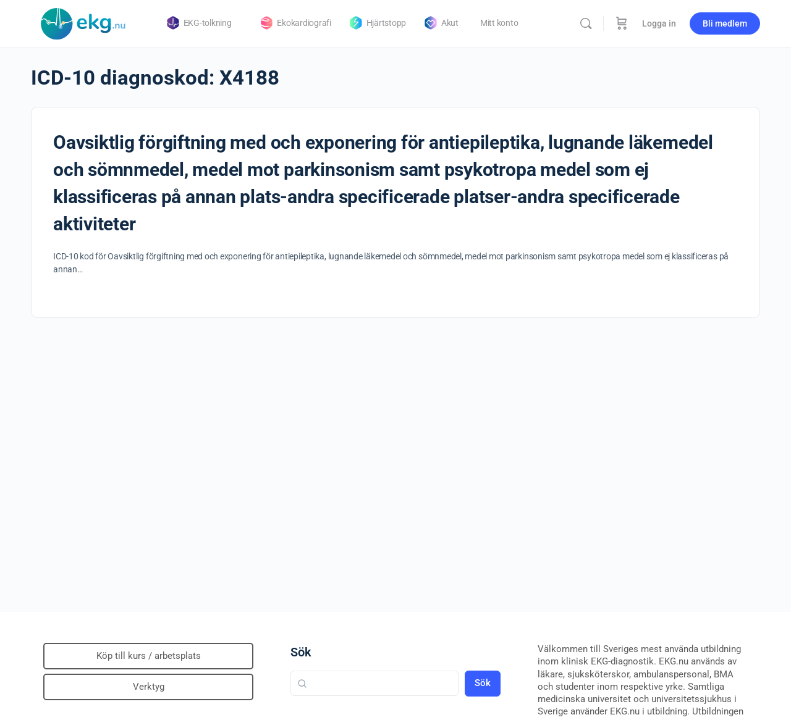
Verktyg (148, 686)
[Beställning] (622, 23)
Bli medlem (725, 23)
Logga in (659, 23)
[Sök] (585, 23)
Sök (300, 652)
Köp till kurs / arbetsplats (148, 655)
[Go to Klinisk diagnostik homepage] (83, 22)
